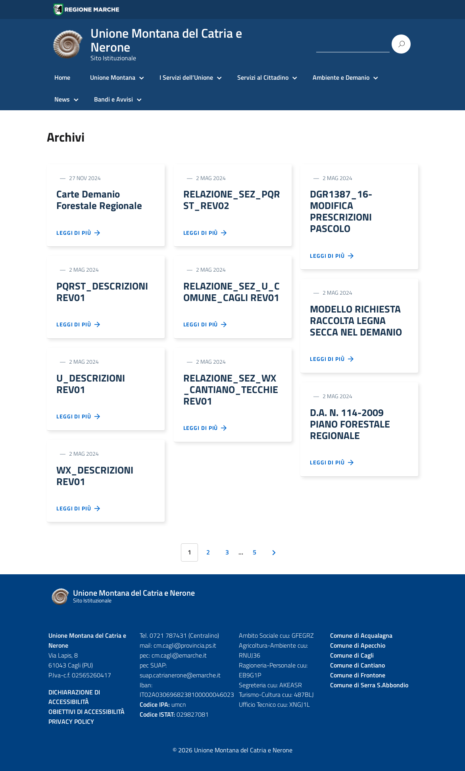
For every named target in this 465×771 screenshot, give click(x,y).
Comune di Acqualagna (361, 645)
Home (62, 77)
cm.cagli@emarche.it (179, 664)
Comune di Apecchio (357, 655)
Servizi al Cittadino (262, 77)
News (62, 99)
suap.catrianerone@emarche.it (180, 684)
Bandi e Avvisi (113, 99)
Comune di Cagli (352, 664)
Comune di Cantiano (357, 674)
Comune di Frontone (357, 684)
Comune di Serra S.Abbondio (369, 694)
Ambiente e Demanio (341, 77)
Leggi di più (78, 235)
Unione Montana (112, 77)
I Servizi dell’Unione (186, 77)
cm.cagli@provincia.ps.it (185, 655)
